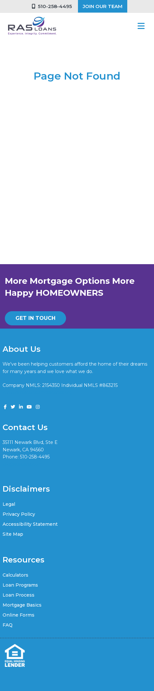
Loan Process (18, 595)
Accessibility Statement (30, 524)
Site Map (13, 534)
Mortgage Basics (22, 605)
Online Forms (18, 615)
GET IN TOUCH (35, 318)
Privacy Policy (19, 514)
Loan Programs (20, 585)
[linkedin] (21, 407)
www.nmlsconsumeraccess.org (37, 392)
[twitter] (13, 407)
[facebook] (5, 407)
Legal (9, 504)
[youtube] (29, 407)
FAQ (8, 625)
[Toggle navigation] (141, 26)
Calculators (15, 575)
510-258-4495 (52, 6)
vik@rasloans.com (23, 464)
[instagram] (38, 407)
